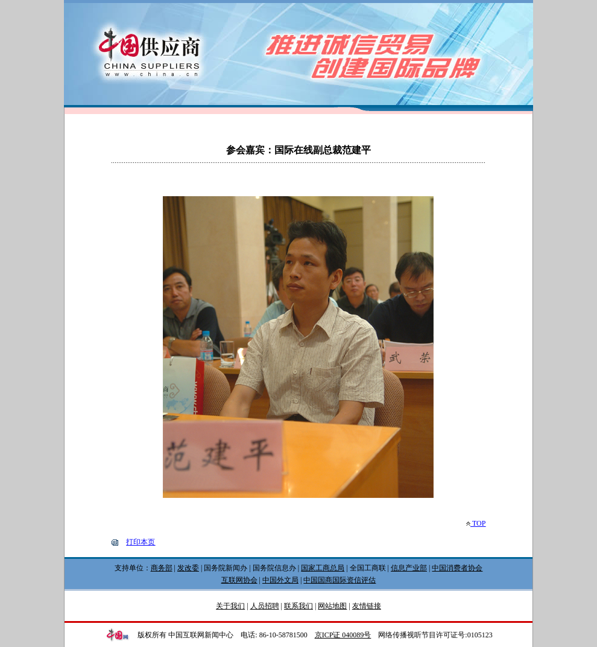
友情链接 (366, 606)
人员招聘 (264, 606)
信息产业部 (409, 568)
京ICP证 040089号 (343, 635)
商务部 (161, 568)
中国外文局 (280, 580)
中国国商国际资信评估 (339, 580)
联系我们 (298, 606)
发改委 (188, 568)
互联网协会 (239, 580)
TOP (475, 523)
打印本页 (140, 542)
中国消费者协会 (457, 568)
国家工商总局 (322, 568)
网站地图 (332, 606)
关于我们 (230, 606)
